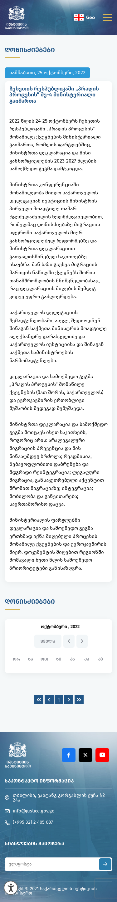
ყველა (48, 641)
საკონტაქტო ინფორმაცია (39, 781)
